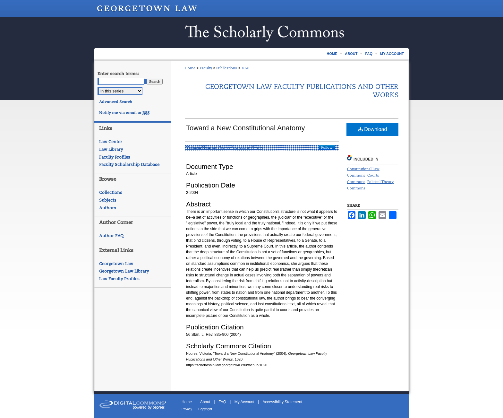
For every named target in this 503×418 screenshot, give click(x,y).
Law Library (111, 149)
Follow (327, 147)
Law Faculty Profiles (119, 278)
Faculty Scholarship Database (129, 164)
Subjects (107, 200)
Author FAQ (111, 235)
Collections (110, 192)
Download (372, 129)
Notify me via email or (124, 112)
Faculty (206, 68)
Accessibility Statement (282, 402)
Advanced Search (115, 102)
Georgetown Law (116, 263)
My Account (244, 402)
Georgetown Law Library (124, 271)
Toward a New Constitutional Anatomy (245, 128)
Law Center (110, 141)
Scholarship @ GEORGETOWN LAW (251, 32)
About (205, 402)
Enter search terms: (118, 73)
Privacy (187, 409)
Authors (107, 207)
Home (190, 68)
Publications (226, 68)
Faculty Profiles (114, 157)
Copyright (205, 409)
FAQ (222, 402)
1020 (245, 68)
